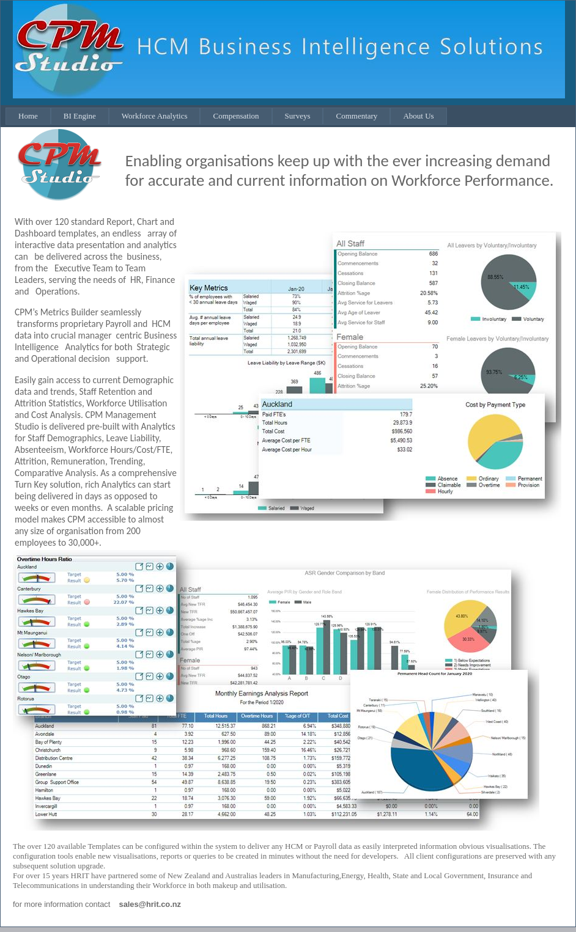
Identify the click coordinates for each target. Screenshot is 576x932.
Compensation (236, 115)
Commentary (356, 115)
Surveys (298, 115)
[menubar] (226, 116)
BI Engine (80, 115)
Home (28, 115)
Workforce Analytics (155, 115)
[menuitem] (28, 116)
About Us (418, 115)
